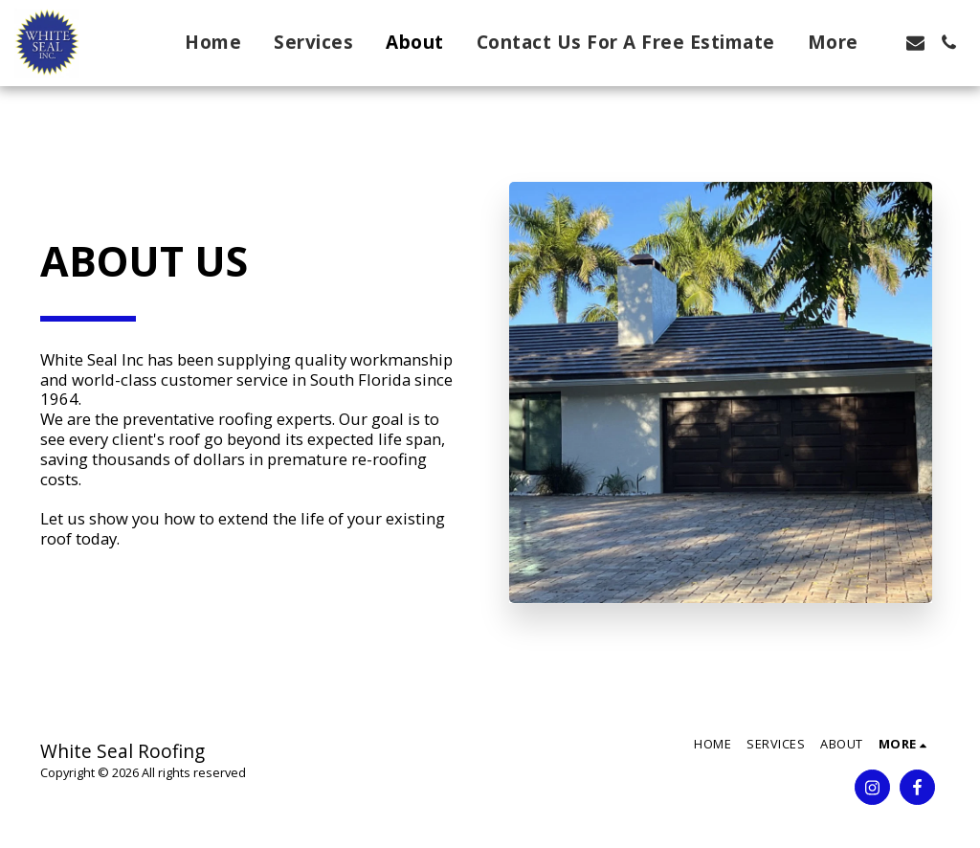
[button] (915, 42)
